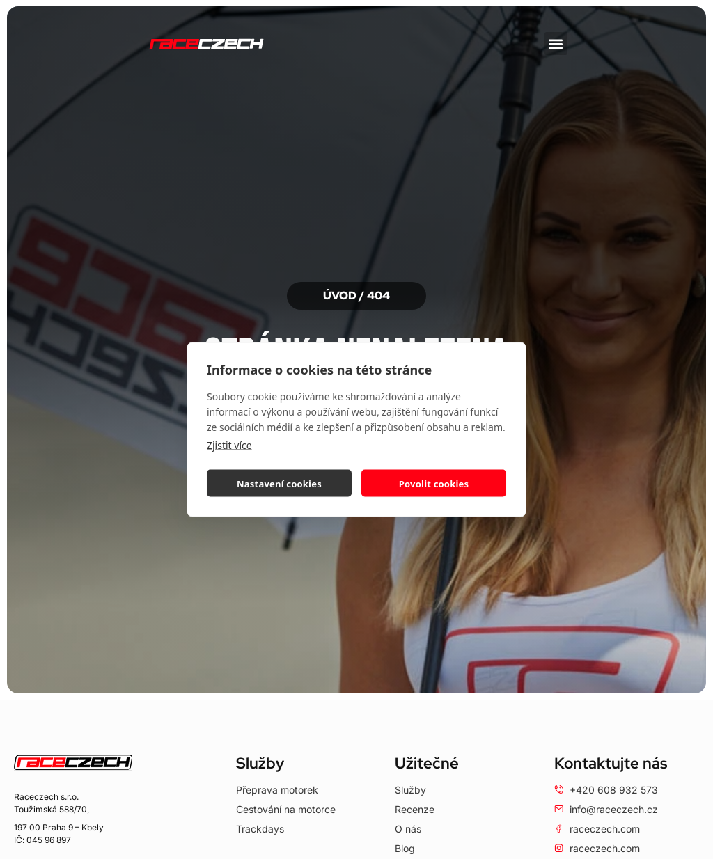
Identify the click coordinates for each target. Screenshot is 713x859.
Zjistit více (229, 445)
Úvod (339, 295)
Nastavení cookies (279, 483)
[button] (555, 43)
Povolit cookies (434, 483)
